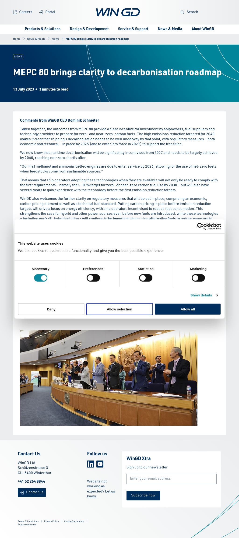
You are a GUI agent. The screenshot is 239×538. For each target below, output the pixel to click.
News (55, 39)
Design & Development (89, 29)
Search (189, 12)
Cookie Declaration (74, 521)
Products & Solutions (42, 29)
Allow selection (119, 309)
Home (17, 39)
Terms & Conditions (28, 521)
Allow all (188, 309)
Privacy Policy (51, 521)
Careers (22, 12)
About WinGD (203, 29)
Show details (201, 295)
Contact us (31, 492)
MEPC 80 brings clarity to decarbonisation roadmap (97, 39)
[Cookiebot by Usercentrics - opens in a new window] (200, 226)
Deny (51, 309)
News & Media (170, 29)
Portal (47, 12)
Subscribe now (143, 495)
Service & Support (133, 29)
